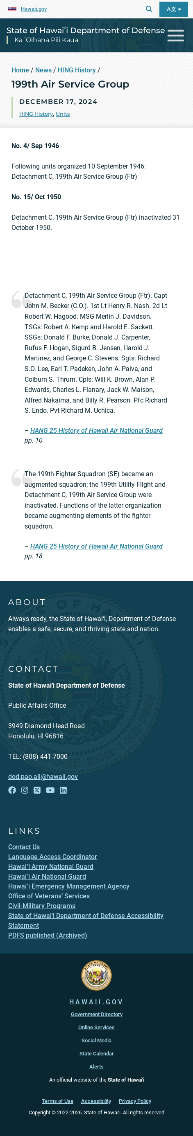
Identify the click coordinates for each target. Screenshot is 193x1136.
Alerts (96, 1067)
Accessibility (96, 1101)
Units (63, 114)
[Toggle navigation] (176, 35)
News (43, 70)
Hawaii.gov (34, 9)
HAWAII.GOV (96, 1002)
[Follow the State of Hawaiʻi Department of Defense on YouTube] (50, 790)
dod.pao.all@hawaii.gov (43, 777)
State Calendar (96, 1054)
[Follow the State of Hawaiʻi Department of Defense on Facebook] (12, 790)
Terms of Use (57, 1101)
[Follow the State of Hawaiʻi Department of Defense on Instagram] (24, 790)
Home (20, 70)
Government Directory (97, 1014)
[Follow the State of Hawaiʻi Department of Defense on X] (37, 790)
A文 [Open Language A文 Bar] (174, 9)
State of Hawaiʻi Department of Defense (86, 30)
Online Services (96, 1027)
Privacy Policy (135, 1101)
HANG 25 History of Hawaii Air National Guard (96, 430)
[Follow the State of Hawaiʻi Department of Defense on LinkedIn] (63, 790)
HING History (77, 70)
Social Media (96, 1040)
